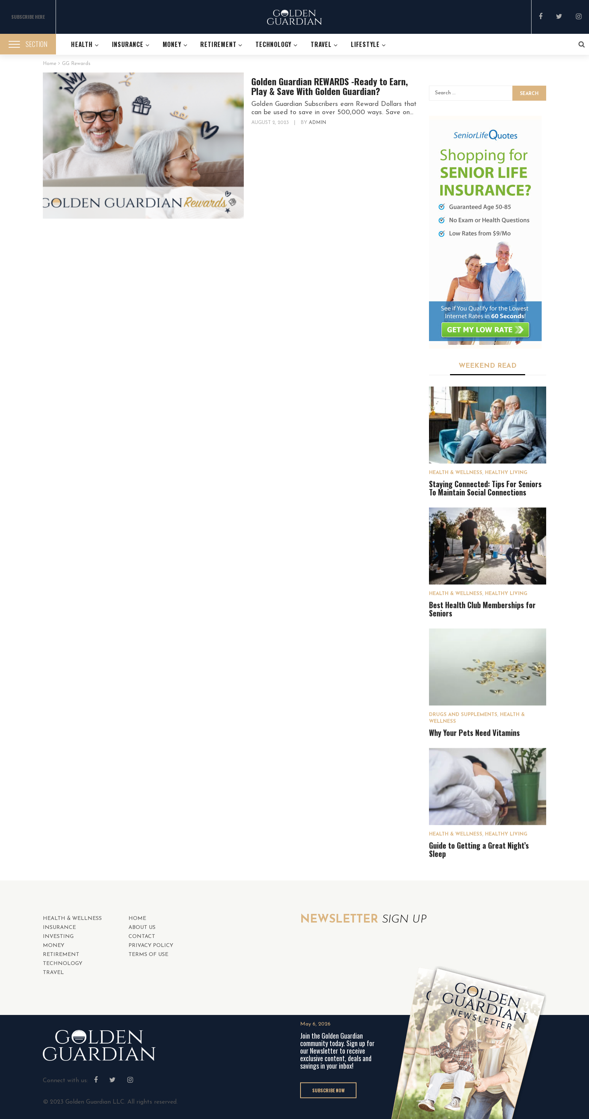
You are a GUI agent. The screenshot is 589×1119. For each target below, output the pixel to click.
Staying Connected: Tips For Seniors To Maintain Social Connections (485, 488)
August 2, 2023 (270, 122)
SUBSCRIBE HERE (28, 17)
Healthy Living (506, 472)
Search (529, 94)
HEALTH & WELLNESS (455, 472)
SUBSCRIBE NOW (328, 1089)
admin (317, 122)
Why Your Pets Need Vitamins (474, 732)
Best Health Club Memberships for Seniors (482, 609)
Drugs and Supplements (463, 714)
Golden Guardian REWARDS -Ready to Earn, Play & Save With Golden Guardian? (329, 86)
